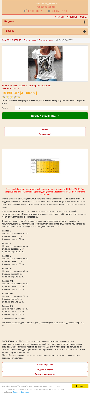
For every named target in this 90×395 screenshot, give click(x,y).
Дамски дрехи (30, 40)
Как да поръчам (45, 365)
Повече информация (21, 393)
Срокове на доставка (45, 374)
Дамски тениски (46, 40)
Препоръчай (45, 134)
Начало (59, 17)
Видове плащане (45, 369)
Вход (83, 17)
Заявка (45, 129)
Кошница (72, 17)
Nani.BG (5, 40)
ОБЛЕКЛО (16, 40)
